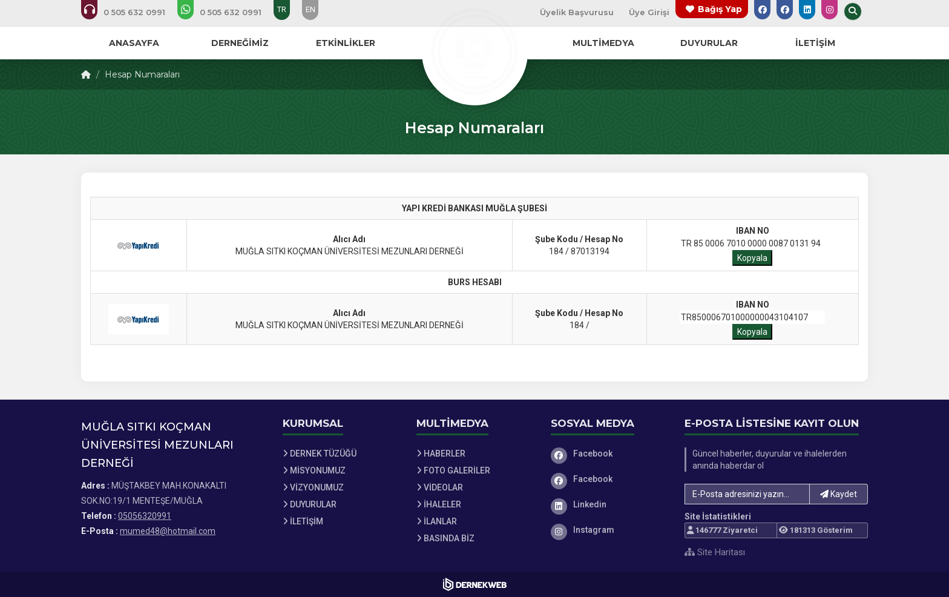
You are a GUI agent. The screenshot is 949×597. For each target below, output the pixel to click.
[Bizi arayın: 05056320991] (131, 12)
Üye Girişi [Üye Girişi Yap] (649, 12)
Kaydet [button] (838, 494)
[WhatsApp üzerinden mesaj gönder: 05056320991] (227, 12)
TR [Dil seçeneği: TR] (281, 9)
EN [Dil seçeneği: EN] (310, 9)
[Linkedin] (609, 504)
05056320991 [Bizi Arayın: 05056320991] (144, 516)
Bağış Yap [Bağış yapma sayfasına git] (720, 9)
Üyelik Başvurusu (577, 12)
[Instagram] (609, 530)
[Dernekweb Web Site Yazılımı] (475, 584)
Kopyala (752, 258)
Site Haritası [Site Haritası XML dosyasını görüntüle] (715, 552)
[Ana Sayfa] (474, 51)
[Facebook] (609, 453)
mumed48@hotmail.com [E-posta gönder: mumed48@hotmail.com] (167, 531)
